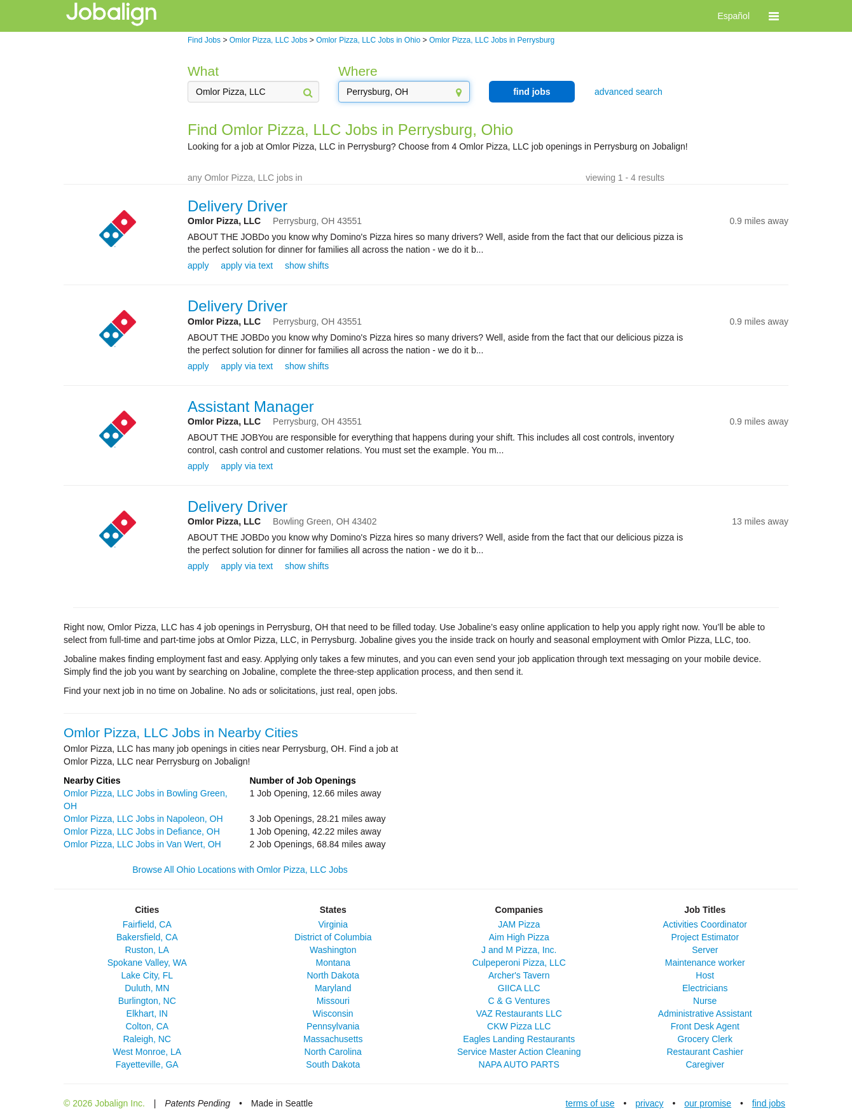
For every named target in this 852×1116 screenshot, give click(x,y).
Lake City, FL (147, 975)
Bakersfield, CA (146, 937)
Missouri (333, 1001)
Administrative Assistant (705, 1013)
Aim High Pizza (519, 937)
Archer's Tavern (519, 975)
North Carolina (333, 1052)
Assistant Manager (251, 406)
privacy (649, 1103)
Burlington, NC (147, 1001)
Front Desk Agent (705, 1026)
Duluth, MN (147, 988)
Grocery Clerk (705, 1039)
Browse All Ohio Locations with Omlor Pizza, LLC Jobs (239, 870)
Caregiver (704, 1064)
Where (358, 71)
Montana (333, 962)
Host (705, 975)
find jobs (531, 92)
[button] (773, 16)
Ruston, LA (147, 950)
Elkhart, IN (147, 1013)
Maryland (333, 988)
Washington (333, 950)
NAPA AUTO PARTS (519, 1064)
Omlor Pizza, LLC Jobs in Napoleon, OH (143, 819)
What (203, 71)
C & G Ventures (519, 1001)
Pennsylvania (332, 1026)
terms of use (589, 1103)
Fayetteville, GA (147, 1064)
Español (733, 16)
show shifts (307, 265)
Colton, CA (146, 1026)
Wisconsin (333, 1013)
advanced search (628, 92)
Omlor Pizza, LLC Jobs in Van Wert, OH (142, 844)
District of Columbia (332, 937)
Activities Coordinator (705, 924)
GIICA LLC (519, 988)
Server (705, 950)
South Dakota (333, 1064)
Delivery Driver (237, 206)
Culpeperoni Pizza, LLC (519, 962)
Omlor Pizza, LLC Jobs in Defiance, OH (142, 831)
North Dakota (333, 975)
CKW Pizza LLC (519, 1026)
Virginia (333, 924)
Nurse (705, 1001)
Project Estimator (705, 937)
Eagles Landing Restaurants (519, 1039)
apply (198, 265)
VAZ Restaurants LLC (519, 1013)
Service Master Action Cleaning (519, 1052)
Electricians (705, 988)
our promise (707, 1103)
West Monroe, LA (147, 1052)
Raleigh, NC (147, 1039)
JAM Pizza (519, 924)
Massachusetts (332, 1039)
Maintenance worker (705, 962)
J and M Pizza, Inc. (518, 950)
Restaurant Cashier (704, 1052)
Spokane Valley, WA (147, 962)
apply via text (247, 265)
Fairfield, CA (147, 924)
